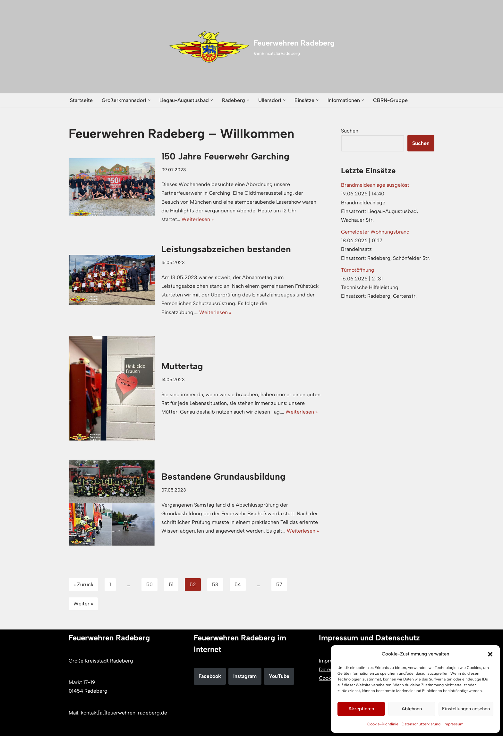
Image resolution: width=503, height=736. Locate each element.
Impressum (454, 724)
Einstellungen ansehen (466, 709)
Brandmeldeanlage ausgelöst (375, 185)
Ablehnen (412, 709)
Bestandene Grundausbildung (223, 476)
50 (149, 584)
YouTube (279, 676)
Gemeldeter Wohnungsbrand (375, 232)
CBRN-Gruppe (390, 100)
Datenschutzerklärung (421, 724)
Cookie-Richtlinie (382, 724)
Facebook (210, 676)
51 (171, 584)
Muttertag (182, 366)
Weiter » (83, 604)
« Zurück (83, 584)
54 (237, 584)
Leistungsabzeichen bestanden (226, 249)
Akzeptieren (361, 709)
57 (279, 584)
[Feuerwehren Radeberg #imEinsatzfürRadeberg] (252, 47)
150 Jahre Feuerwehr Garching (226, 156)
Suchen (349, 131)
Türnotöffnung (357, 270)
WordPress (135, 728)
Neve (75, 728)
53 (215, 584)
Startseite (81, 100)
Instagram (245, 676)
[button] (490, 654)
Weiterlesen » (198, 219)
